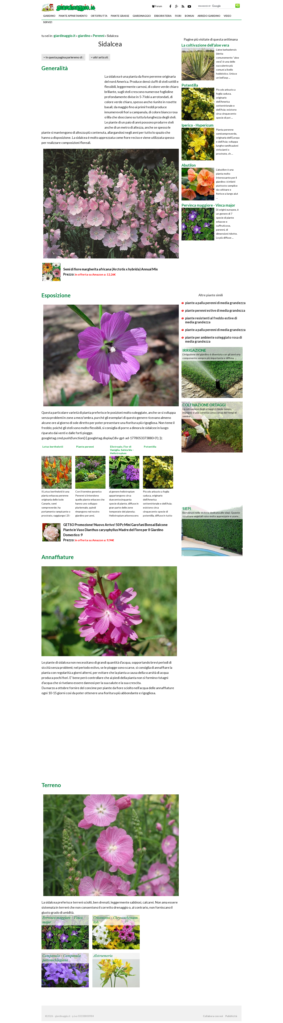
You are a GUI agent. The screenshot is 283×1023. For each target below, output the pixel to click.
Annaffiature (57, 557)
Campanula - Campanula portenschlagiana (61, 958)
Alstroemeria (103, 956)
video (227, 15)
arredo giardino (209, 15)
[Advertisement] (84, 31)
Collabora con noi (213, 1016)
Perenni (98, 36)
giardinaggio (142, 15)
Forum (157, 6)
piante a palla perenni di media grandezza (215, 303)
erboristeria (163, 15)
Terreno (51, 785)
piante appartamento (73, 15)
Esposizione (56, 295)
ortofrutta (99, 15)
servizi (47, 22)
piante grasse (120, 15)
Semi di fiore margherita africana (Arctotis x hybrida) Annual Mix (110, 269)
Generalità (54, 68)
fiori (178, 15)
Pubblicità (231, 1016)
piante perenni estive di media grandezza (215, 310)
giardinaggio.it (64, 36)
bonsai (189, 15)
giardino (49, 15)
